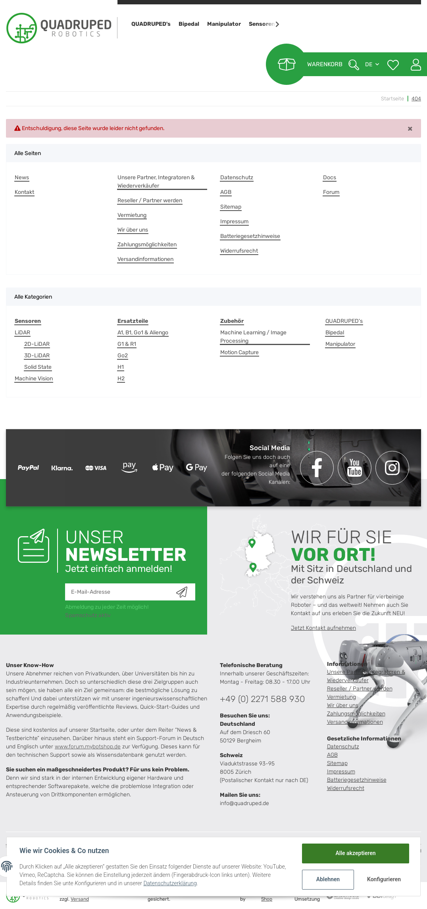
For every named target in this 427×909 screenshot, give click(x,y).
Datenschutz (236, 177)
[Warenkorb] (304, 64)
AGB (225, 192)
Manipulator (340, 344)
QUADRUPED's (344, 321)
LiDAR (22, 332)
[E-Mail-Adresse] (121, 591)
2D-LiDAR (37, 344)
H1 (120, 367)
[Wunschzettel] (393, 64)
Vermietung (131, 215)
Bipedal (334, 332)
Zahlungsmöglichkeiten (147, 244)
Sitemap (230, 206)
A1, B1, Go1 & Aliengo (142, 332)
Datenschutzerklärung (169, 883)
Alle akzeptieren (355, 853)
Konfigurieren (384, 879)
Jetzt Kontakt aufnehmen (323, 628)
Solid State (38, 367)
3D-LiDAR (37, 355)
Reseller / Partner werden (149, 200)
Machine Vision (34, 378)
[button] (413, 64)
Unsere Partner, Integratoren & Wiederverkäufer (156, 181)
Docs (329, 177)
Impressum (234, 221)
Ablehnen (328, 879)
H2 (121, 378)
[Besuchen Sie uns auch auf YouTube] (354, 468)
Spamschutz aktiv (88, 615)
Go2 (122, 355)
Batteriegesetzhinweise (250, 236)
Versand (80, 899)
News (22, 177)
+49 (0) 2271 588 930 (262, 699)
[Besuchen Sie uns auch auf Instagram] (392, 468)
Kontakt (24, 192)
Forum (331, 192)
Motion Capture (239, 352)
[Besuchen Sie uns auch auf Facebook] (317, 468)
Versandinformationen (145, 259)
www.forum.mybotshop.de (88, 746)
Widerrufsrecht (239, 250)
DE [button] (368, 64)
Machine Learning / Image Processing (253, 336)
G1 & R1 (126, 344)
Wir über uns (132, 229)
